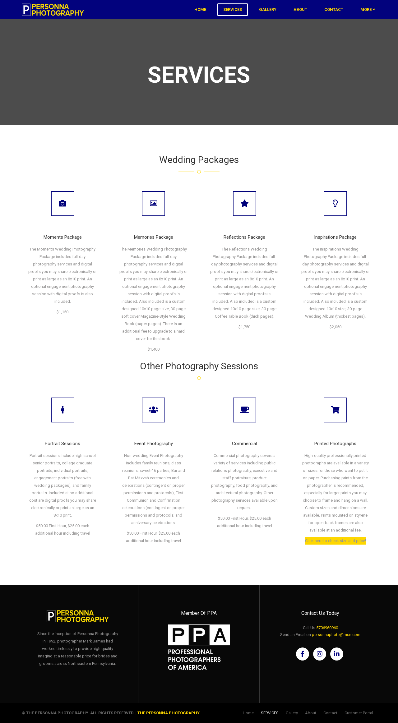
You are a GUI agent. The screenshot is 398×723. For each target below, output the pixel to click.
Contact (333, 15)
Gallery (267, 15)
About (300, 15)
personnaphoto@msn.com (336, 634)
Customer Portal (359, 713)
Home (200, 15)
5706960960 (327, 627)
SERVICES (232, 15)
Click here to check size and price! (335, 540)
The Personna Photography (168, 713)
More (367, 15)
